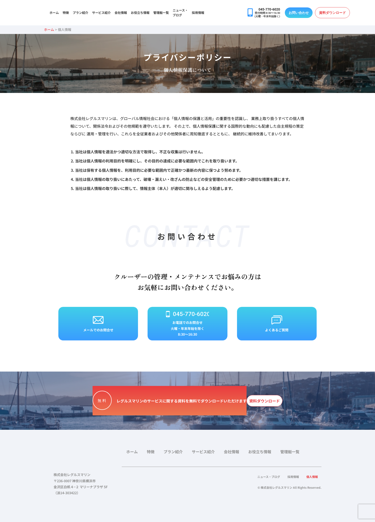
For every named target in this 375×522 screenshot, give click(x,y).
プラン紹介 (80, 12)
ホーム (54, 12)
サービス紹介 (101, 12)
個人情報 (311, 477)
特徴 (66, 12)
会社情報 (121, 12)
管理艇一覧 (161, 12)
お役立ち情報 (140, 12)
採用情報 (198, 12)
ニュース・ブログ (180, 12)
